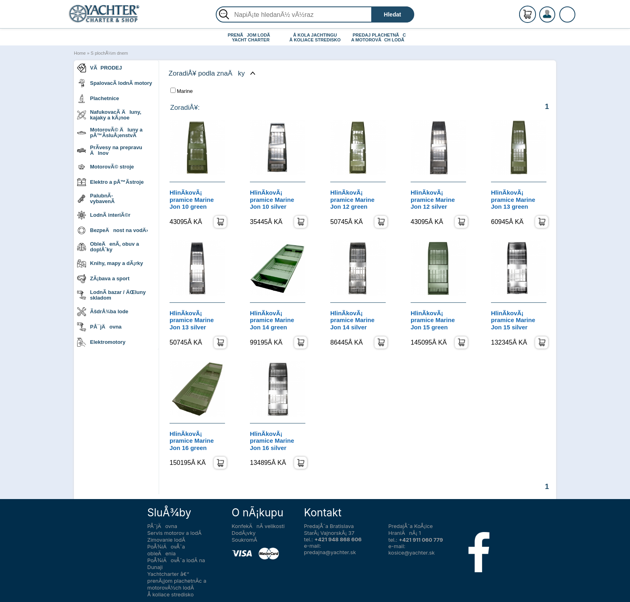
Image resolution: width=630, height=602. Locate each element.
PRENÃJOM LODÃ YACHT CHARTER (251, 37)
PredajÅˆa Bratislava (329, 526)
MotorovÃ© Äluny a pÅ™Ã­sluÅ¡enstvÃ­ (110, 132)
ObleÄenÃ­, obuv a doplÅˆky (108, 247)
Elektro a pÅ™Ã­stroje (110, 182)
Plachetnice (98, 98)
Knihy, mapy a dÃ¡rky (110, 263)
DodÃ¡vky (244, 533)
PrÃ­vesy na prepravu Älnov (109, 150)
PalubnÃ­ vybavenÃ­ (96, 198)
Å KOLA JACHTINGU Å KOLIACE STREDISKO (315, 37)
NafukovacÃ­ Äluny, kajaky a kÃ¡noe (109, 115)
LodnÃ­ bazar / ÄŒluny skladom (111, 295)
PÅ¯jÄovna (99, 327)
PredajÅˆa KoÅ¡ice (411, 526)
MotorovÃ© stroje (105, 166)
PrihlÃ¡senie (556, 19)
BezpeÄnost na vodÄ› (112, 230)
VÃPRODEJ (99, 68)
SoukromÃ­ (245, 539)
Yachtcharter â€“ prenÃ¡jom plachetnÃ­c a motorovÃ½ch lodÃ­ (177, 581)
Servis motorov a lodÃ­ (174, 533)
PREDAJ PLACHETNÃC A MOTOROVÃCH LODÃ (379, 37)
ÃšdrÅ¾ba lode (102, 311)
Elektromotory (101, 342)
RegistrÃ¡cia (556, 11)
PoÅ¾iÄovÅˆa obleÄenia (166, 550)
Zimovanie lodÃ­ (166, 539)
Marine (181, 91)
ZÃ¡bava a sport (103, 278)
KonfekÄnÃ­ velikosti (258, 526)
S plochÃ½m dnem (109, 53)
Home (80, 53)
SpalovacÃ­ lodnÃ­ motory (114, 83)
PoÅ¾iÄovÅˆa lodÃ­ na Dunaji (176, 563)
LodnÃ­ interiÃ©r (104, 215)
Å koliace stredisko (170, 594)
